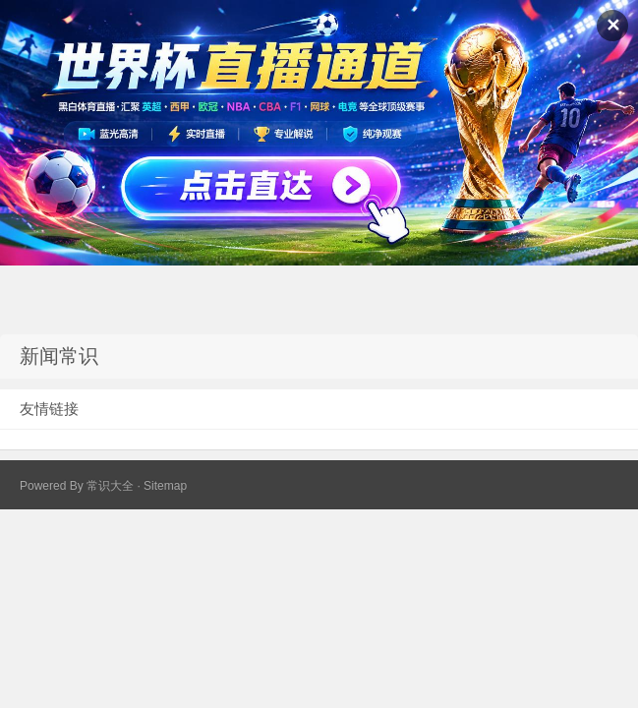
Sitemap (165, 486)
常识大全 (110, 486)
